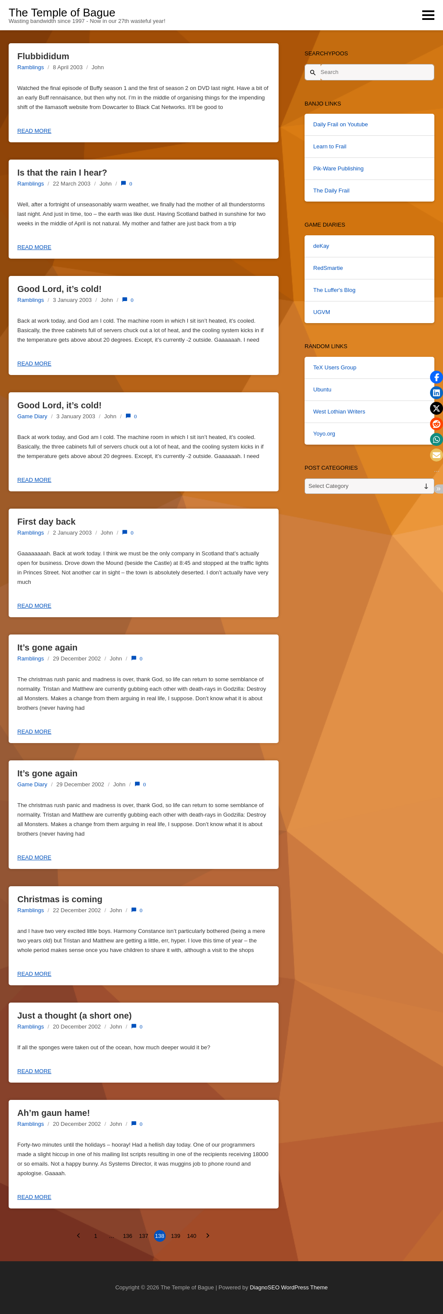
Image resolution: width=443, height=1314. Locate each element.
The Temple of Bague (62, 12)
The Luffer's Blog (334, 290)
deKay (321, 246)
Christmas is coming (60, 899)
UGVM (321, 312)
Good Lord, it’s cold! (59, 289)
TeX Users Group (334, 367)
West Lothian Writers (339, 411)
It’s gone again (47, 647)
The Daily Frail (331, 190)
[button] (436, 377)
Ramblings (30, 67)
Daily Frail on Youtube (340, 124)
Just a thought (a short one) (74, 1015)
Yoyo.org (324, 433)
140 (191, 1236)
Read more (34, 131)
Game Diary (32, 416)
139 (175, 1236)
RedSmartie (328, 268)
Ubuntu (322, 389)
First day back (46, 521)
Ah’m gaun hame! (53, 1113)
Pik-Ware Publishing (338, 168)
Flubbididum (43, 56)
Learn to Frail (330, 146)
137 (143, 1236)
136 (127, 1236)
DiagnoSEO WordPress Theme (288, 1287)
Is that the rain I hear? (62, 172)
